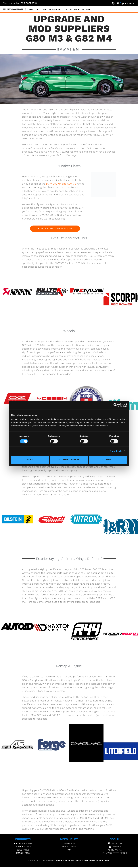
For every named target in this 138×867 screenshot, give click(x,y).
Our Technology (52, 9)
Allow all (108, 460)
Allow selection (69, 460)
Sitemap (59, 861)
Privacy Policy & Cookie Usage (96, 861)
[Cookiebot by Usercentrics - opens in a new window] (115, 405)
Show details (116, 451)
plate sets (127, 3)
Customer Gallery (78, 9)
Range (23, 843)
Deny (30, 460)
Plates (23, 853)
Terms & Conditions (73, 861)
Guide (69, 846)
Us (69, 843)
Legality (32, 9)
